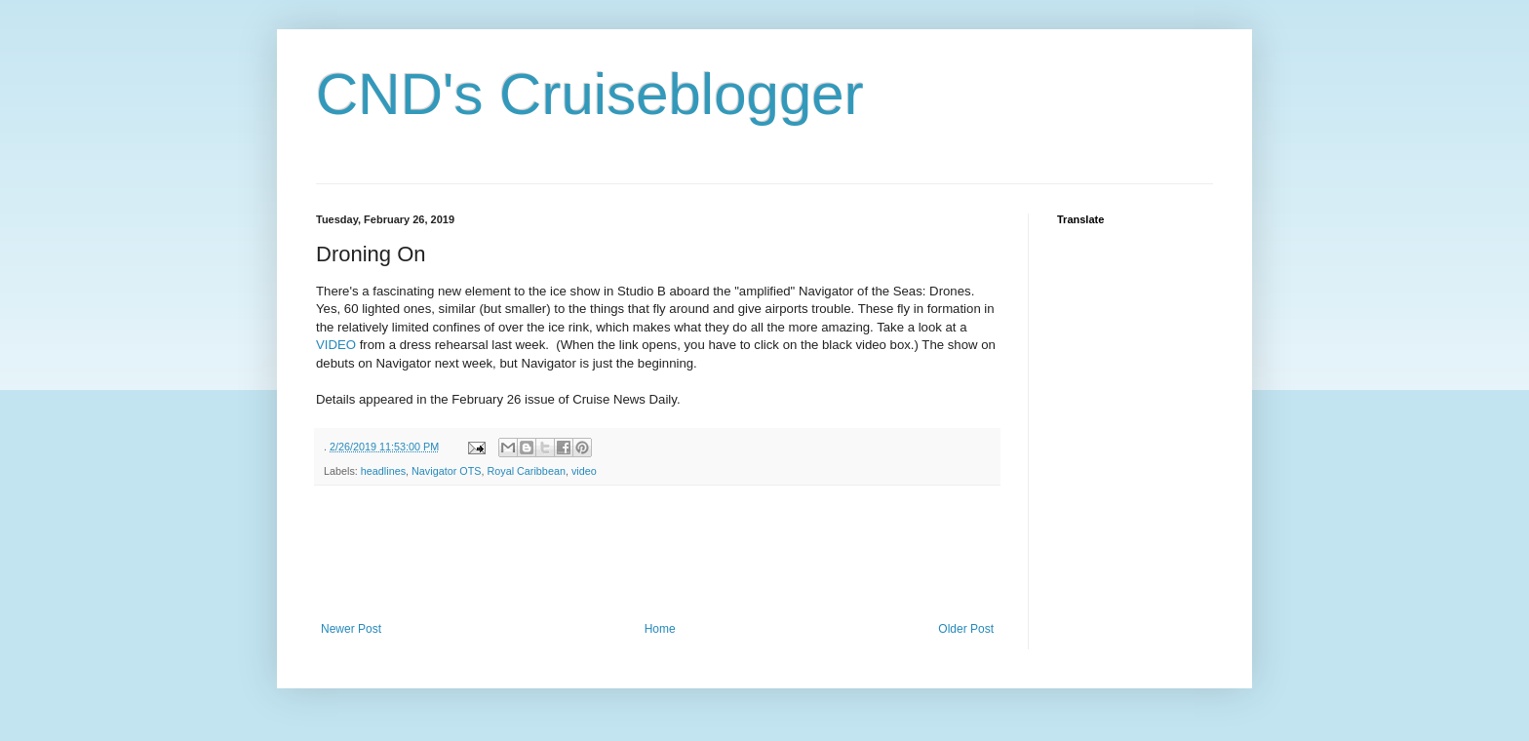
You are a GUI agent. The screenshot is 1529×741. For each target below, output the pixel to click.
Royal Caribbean (526, 471)
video (584, 471)
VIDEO (336, 344)
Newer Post (351, 629)
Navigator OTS (446, 471)
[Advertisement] (671, 554)
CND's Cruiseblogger (590, 94)
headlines (383, 471)
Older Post (966, 629)
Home (660, 629)
